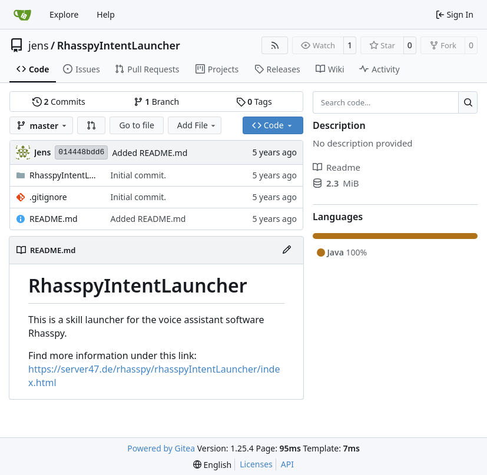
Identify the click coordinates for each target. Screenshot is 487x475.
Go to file (136, 125)
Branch (157, 101)
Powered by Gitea (161, 448)
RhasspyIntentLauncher (118, 45)
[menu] (212, 464)
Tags (254, 101)
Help (106, 14)
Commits (58, 101)
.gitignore (48, 196)
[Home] (22, 14)
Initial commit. (139, 175)
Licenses (256, 464)
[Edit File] (286, 250)
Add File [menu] (197, 125)
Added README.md (149, 152)
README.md (53, 218)
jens (38, 45)
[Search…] (468, 102)
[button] (91, 125)
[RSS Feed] (275, 45)
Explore (63, 14)
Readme (336, 167)
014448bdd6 (81, 152)
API (287, 464)
